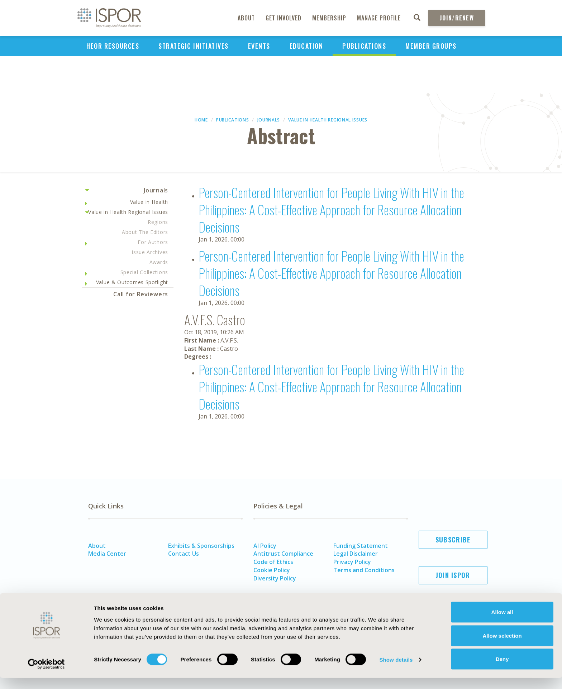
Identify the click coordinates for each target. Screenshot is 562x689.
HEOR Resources (112, 46)
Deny (502, 670)
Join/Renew (457, 18)
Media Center (107, 554)
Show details (396, 671)
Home (201, 120)
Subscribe (453, 539)
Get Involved (283, 18)
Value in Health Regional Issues (327, 120)
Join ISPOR (453, 575)
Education (306, 46)
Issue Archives (150, 252)
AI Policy (264, 546)
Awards (158, 262)
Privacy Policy (352, 562)
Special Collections (144, 272)
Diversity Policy (274, 578)
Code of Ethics (273, 562)
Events (259, 46)
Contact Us (183, 554)
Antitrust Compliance (283, 554)
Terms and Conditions (364, 570)
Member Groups (431, 46)
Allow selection (501, 646)
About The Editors (145, 232)
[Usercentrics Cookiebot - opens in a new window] (46, 675)
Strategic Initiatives (193, 46)
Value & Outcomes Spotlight (132, 282)
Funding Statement (360, 546)
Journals (268, 120)
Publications (364, 46)
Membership (329, 18)
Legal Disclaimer (355, 554)
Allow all (502, 623)
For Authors (153, 242)
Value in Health (149, 201)
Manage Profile (379, 18)
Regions (158, 222)
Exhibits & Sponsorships (201, 546)
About (246, 18)
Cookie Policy (271, 570)
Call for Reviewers (140, 294)
